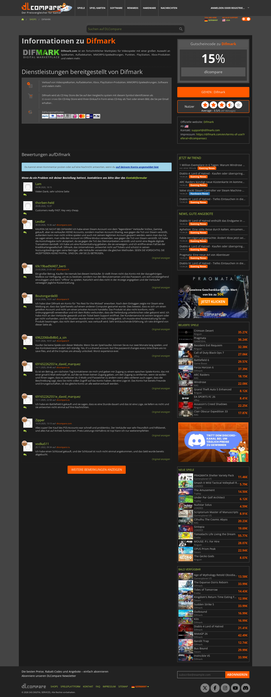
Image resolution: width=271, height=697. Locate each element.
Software (116, 8)
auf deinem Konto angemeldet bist (137, 167)
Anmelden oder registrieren (229, 8)
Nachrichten (169, 8)
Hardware (149, 8)
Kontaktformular (136, 178)
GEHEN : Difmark (213, 92)
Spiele (81, 8)
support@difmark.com (206, 130)
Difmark (209, 122)
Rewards (132, 8)
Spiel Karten (97, 8)
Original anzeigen (161, 258)
